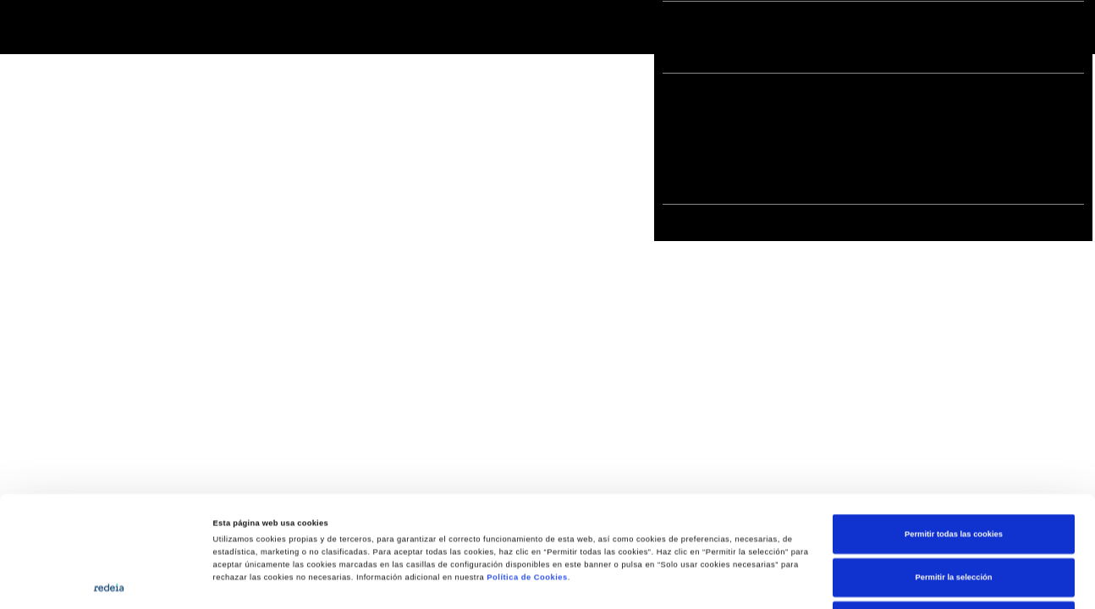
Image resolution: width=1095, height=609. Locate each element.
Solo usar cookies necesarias (953, 517)
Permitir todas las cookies (954, 429)
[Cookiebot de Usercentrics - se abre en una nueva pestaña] (110, 581)
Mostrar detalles (720, 581)
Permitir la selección (953, 473)
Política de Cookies (527, 473)
